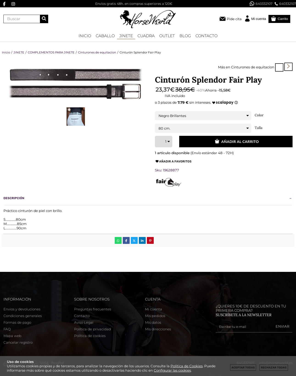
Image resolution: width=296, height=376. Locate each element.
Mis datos (153, 322)
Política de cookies (90, 336)
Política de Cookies (186, 366)
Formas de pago (17, 322)
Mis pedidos (155, 316)
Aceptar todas (243, 367)
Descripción (13, 198)
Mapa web (12, 336)
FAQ (7, 329)
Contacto (82, 316)
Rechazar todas (274, 367)
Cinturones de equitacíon (252, 67)
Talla (258, 128)
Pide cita (234, 19)
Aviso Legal (83, 322)
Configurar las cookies (172, 370)
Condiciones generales (22, 316)
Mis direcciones (158, 329)
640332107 (261, 3)
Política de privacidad (92, 329)
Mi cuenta (153, 309)
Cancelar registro (18, 342)
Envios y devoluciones (21, 309)
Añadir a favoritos (173, 161)
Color (259, 115)
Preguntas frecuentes (92, 309)
